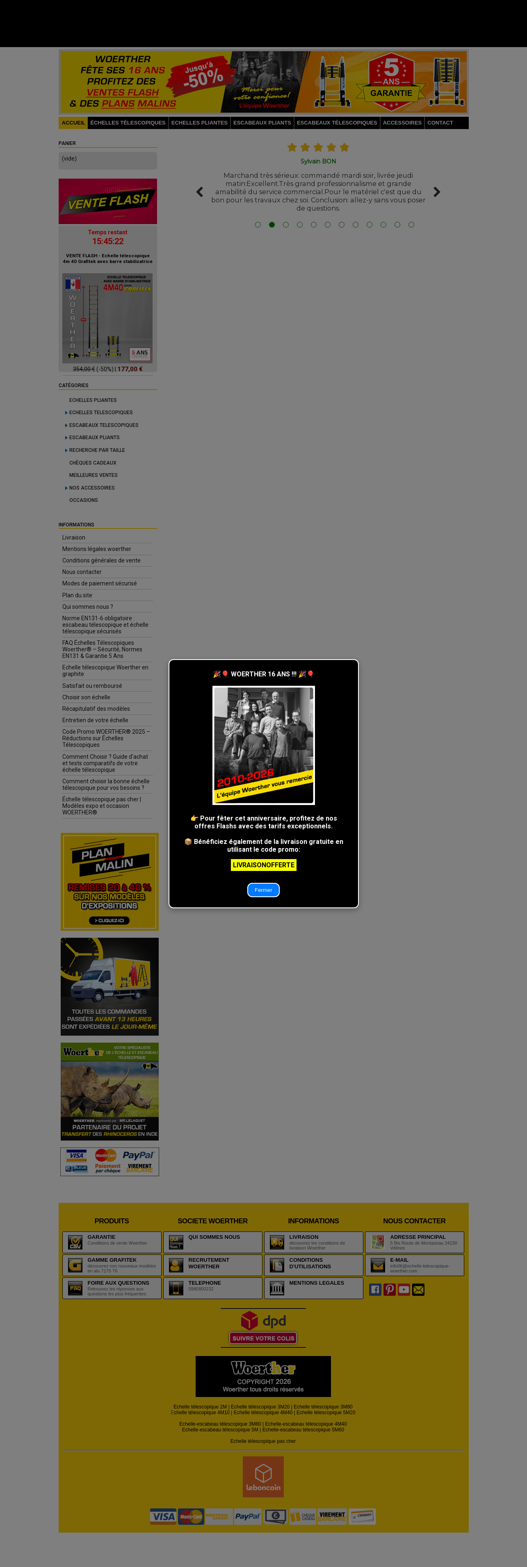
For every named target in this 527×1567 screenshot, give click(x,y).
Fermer (263, 890)
